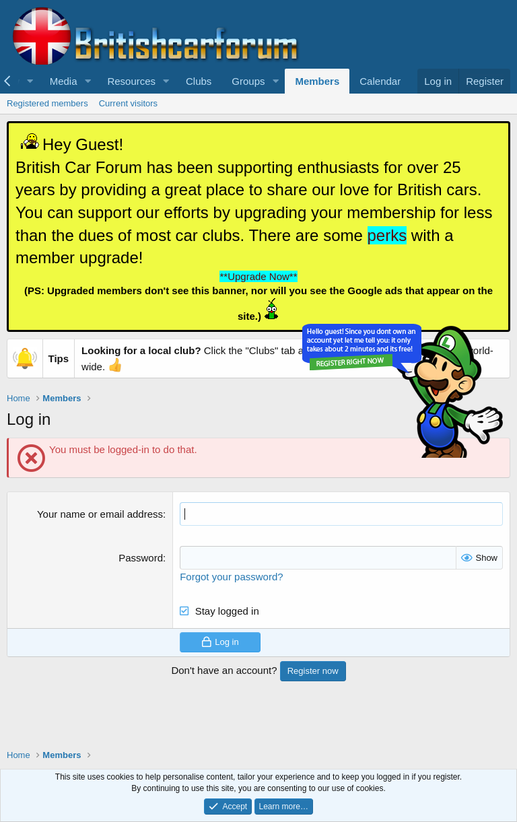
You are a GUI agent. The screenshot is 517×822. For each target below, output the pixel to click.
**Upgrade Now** (258, 276)
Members (317, 81)
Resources (131, 81)
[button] (30, 81)
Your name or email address (100, 514)
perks (387, 235)
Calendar (380, 81)
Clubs (198, 81)
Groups (248, 81)
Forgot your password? (231, 576)
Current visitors (128, 103)
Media (63, 81)
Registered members (47, 103)
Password (140, 557)
